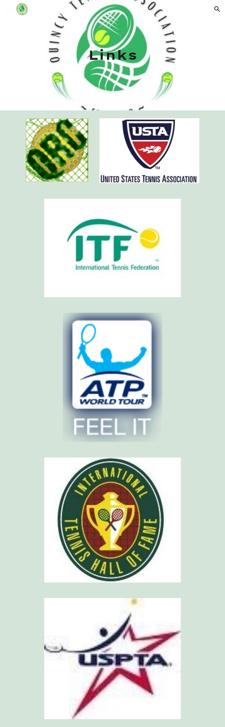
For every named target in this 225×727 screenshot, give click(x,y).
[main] (112, 55)
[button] (8, 9)
